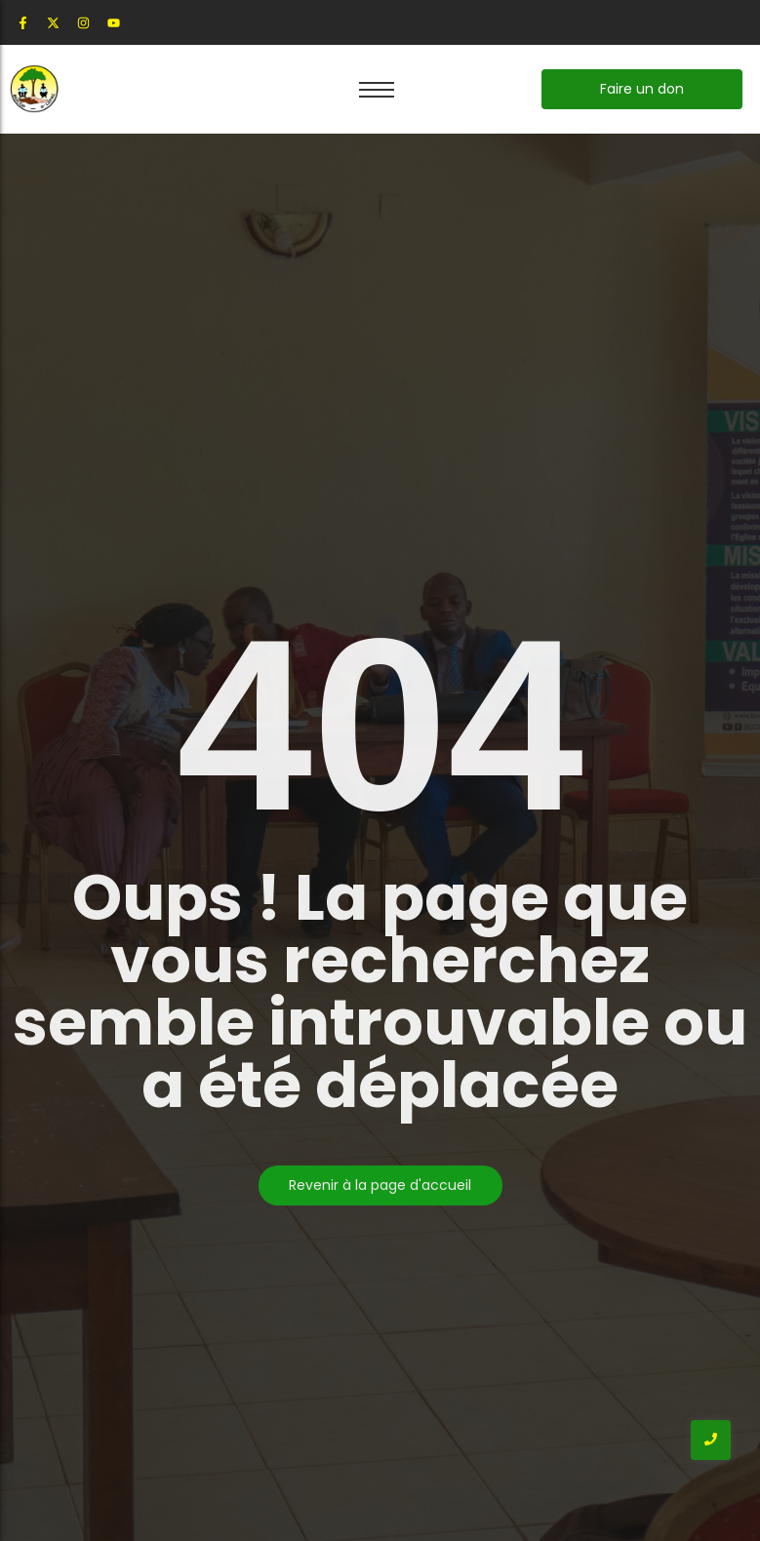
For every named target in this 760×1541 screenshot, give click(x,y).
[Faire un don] (641, 89)
